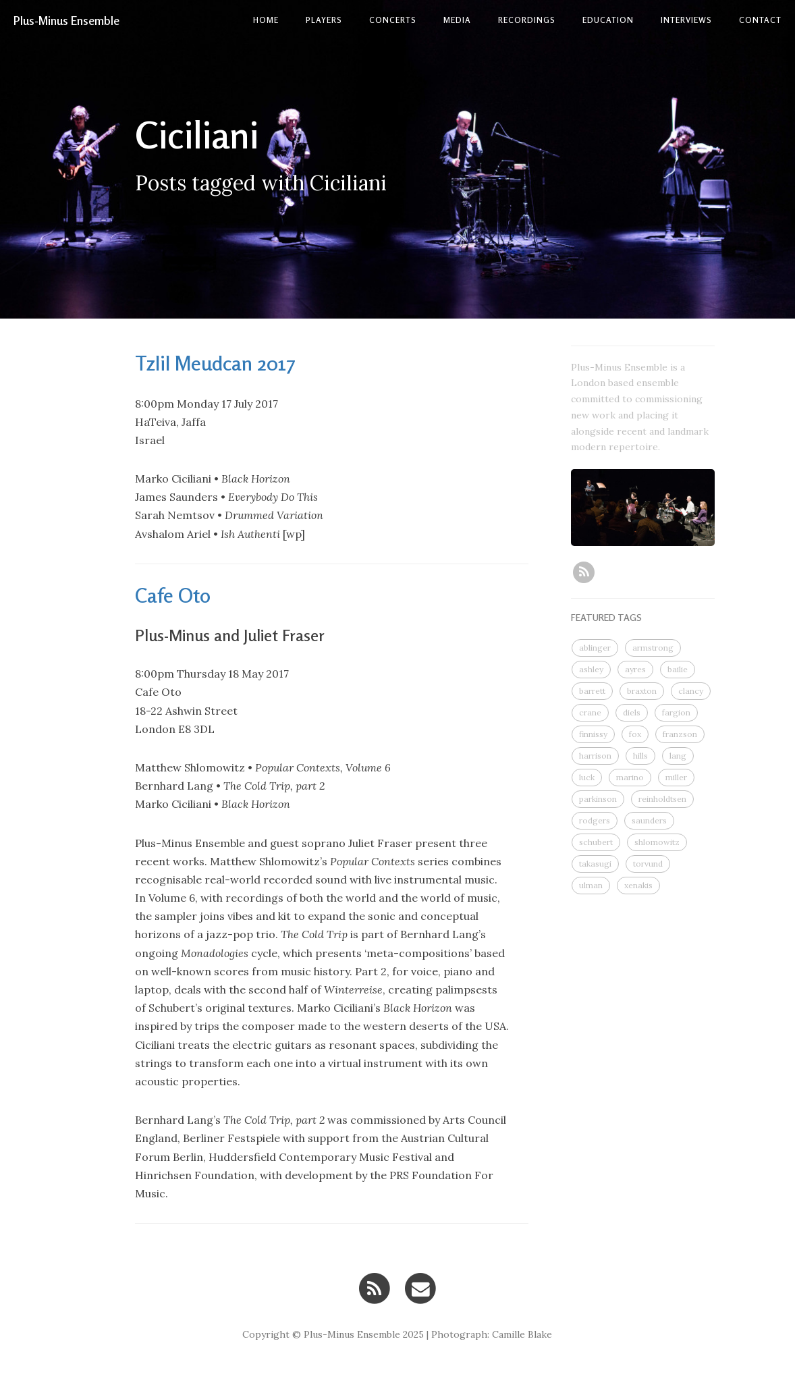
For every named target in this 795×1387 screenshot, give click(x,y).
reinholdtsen (662, 799)
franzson (680, 734)
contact (760, 20)
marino (630, 777)
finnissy (593, 734)
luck (587, 777)
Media (457, 20)
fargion (676, 712)
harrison (595, 756)
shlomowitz (657, 842)
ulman (591, 885)
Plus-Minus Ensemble (66, 20)
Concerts (392, 20)
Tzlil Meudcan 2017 (215, 363)
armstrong (653, 648)
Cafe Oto (173, 595)
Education (608, 20)
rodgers (594, 820)
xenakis (638, 885)
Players (324, 20)
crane (590, 712)
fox (635, 734)
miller (676, 777)
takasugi (595, 864)
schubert (596, 842)
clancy (690, 691)
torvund (648, 864)
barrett (592, 691)
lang (677, 756)
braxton (642, 691)
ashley (591, 669)
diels (631, 712)
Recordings (526, 20)
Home (266, 20)
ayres (635, 669)
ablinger (595, 648)
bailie (677, 669)
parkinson (598, 799)
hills (640, 756)
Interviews (686, 20)
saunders (649, 820)
